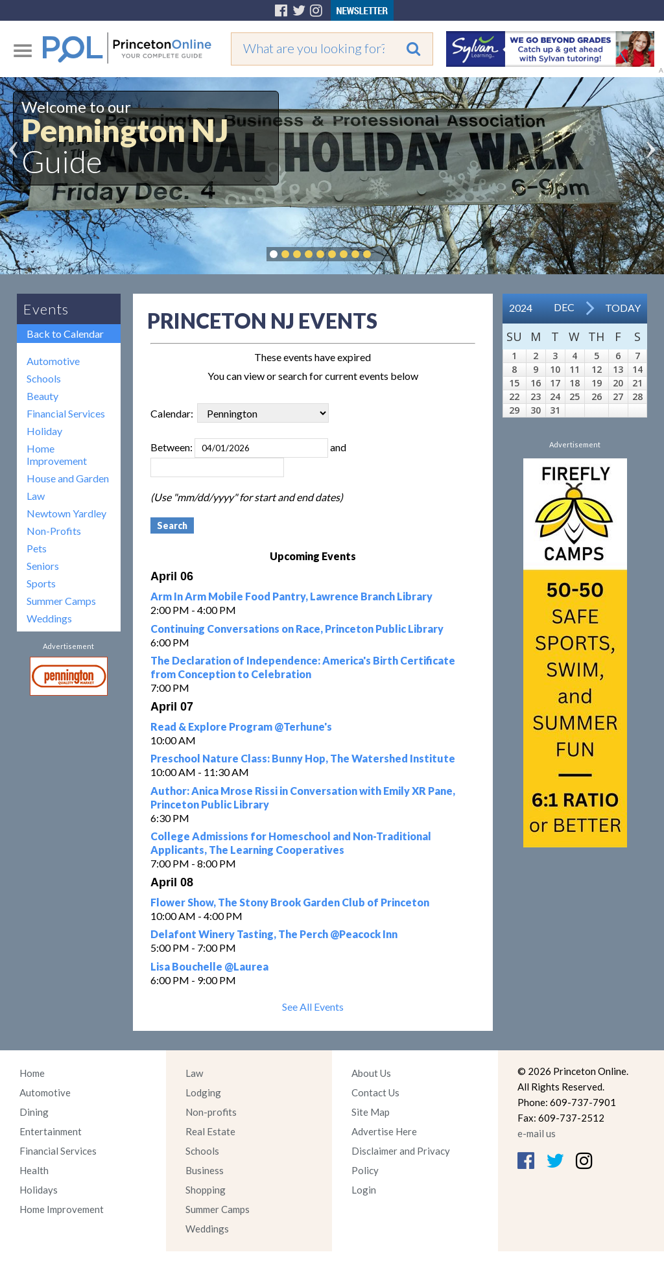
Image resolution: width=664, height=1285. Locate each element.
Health (34, 1170)
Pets (37, 548)
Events (46, 309)
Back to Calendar (65, 333)
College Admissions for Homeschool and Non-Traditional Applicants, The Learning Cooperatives (290, 843)
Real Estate (210, 1131)
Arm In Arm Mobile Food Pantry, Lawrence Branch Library (291, 596)
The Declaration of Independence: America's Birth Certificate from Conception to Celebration (302, 667)
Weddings (49, 618)
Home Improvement (57, 454)
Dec (564, 307)
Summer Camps (61, 601)
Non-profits (211, 1112)
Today (623, 307)
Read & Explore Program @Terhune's (241, 726)
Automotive (53, 361)
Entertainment (50, 1131)
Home (32, 1073)
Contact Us (375, 1092)
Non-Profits (54, 531)
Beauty (42, 396)
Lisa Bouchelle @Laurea (209, 966)
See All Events (313, 1006)
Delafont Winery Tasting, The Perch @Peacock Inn (273, 934)
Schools (44, 378)
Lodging (203, 1092)
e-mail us (536, 1133)
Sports (41, 583)
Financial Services (66, 413)
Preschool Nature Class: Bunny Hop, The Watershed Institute (302, 758)
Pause (386, 254)
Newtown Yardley (66, 513)
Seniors (43, 566)
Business (204, 1170)
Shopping (205, 1190)
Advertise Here (384, 1131)
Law (36, 495)
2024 (520, 307)
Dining (34, 1112)
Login (363, 1190)
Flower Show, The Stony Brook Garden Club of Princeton (289, 902)
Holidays (38, 1190)
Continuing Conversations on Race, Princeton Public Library (297, 628)
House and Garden (68, 478)
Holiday (44, 431)
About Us (371, 1073)
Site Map (370, 1112)
